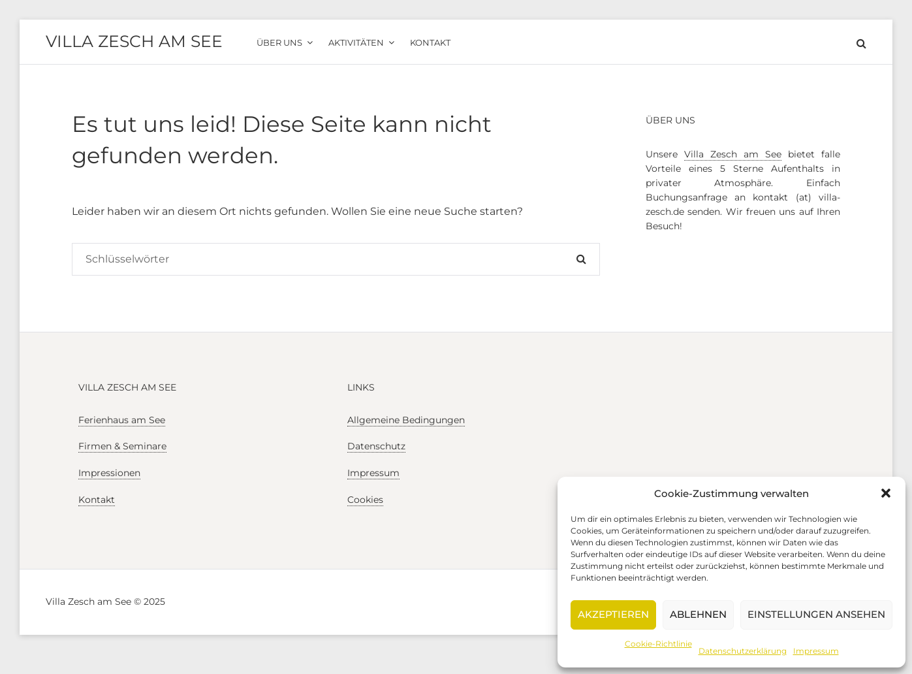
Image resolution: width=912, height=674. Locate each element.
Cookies (365, 500)
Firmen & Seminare (122, 446)
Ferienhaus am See (121, 420)
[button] (885, 493)
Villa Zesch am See (134, 41)
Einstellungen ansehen (816, 614)
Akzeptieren (613, 614)
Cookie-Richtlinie (658, 644)
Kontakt (96, 500)
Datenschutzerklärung (743, 651)
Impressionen (109, 473)
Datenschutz (376, 446)
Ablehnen (698, 614)
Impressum (816, 651)
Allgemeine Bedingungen (406, 420)
